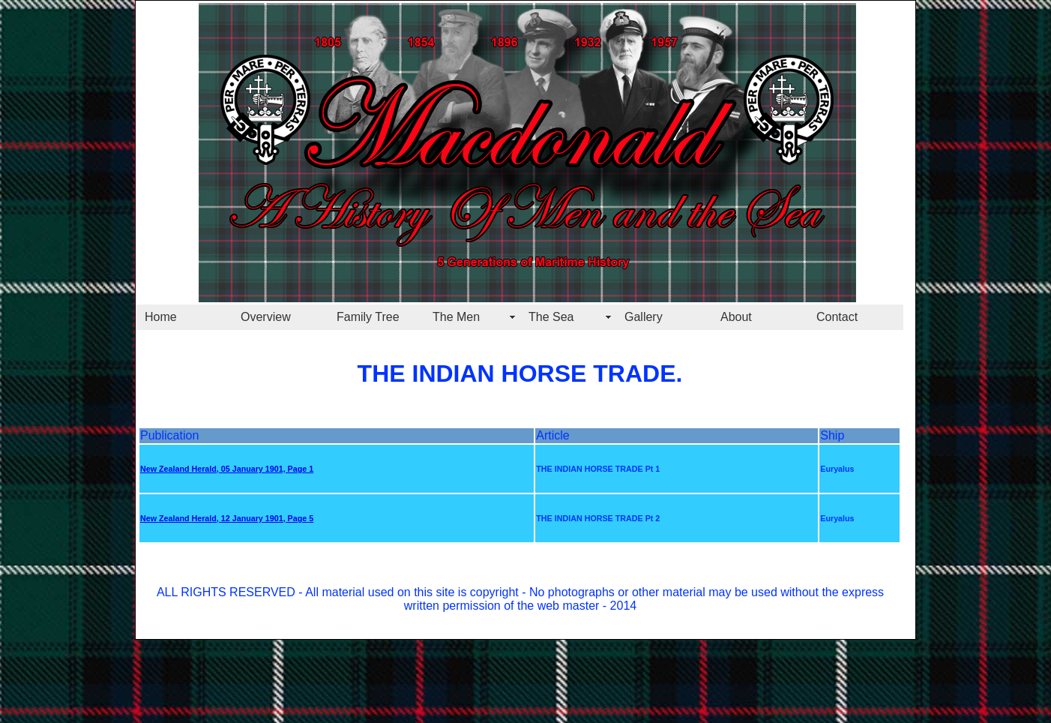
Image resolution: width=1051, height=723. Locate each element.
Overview (266, 316)
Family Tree (368, 316)
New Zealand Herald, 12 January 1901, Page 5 (226, 518)
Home (161, 316)
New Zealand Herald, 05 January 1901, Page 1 (226, 468)
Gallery (643, 316)
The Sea (550, 316)
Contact (837, 316)
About (736, 316)
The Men (456, 316)
